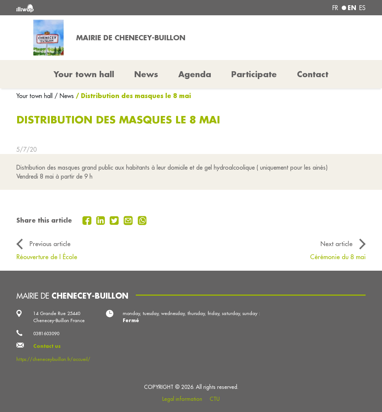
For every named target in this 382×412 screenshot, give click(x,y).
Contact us (47, 346)
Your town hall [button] (84, 74)
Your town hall (35, 96)
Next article (336, 244)
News (146, 74)
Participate (254, 74)
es (362, 8)
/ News (64, 96)
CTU (215, 399)
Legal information (182, 399)
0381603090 (46, 333)
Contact (312, 74)
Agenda (194, 74)
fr (335, 8)
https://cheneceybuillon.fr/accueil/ (53, 359)
